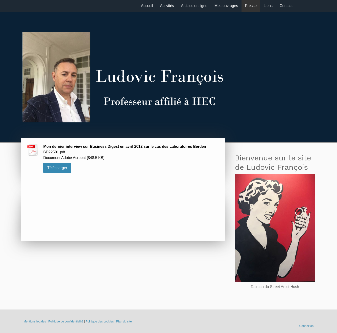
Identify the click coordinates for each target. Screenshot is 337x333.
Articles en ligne (194, 6)
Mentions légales (34, 321)
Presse (251, 6)
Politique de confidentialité (65, 321)
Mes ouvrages (226, 6)
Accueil (147, 6)
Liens (268, 6)
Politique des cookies (100, 321)
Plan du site (124, 321)
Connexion (306, 326)
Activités (167, 6)
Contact (286, 6)
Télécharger (57, 168)
